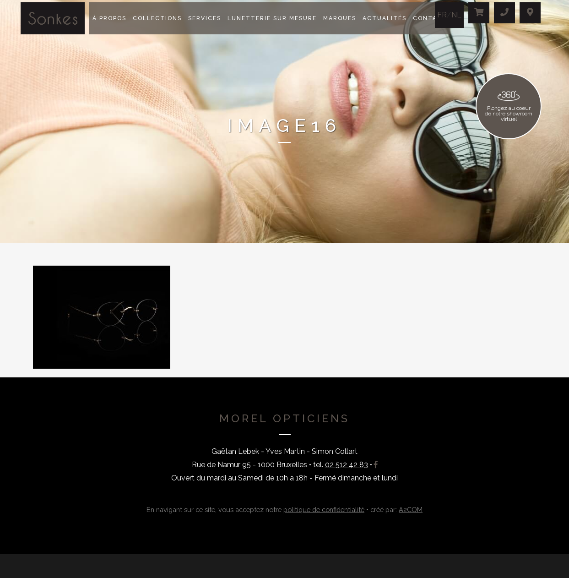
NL (456, 15)
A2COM (411, 509)
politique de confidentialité (323, 509)
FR (442, 15)
